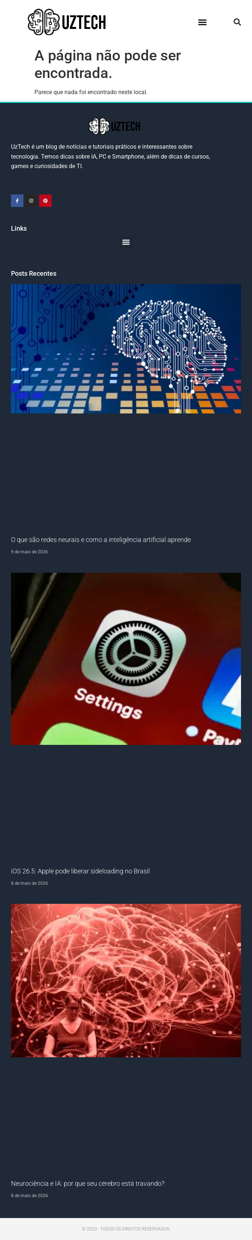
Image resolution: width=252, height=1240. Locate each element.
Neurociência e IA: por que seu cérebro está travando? (87, 1183)
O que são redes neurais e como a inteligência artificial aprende (101, 539)
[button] (202, 22)
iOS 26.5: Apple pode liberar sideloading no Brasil (80, 871)
